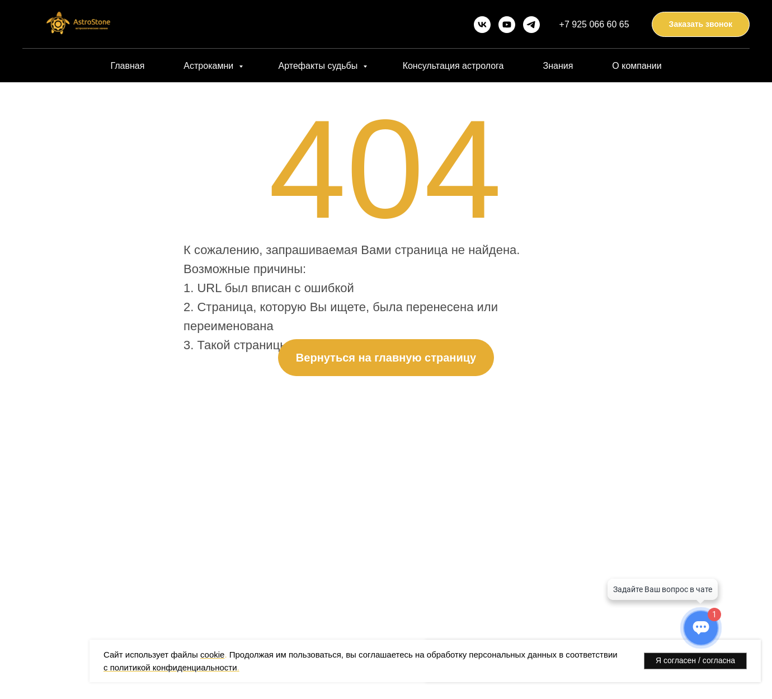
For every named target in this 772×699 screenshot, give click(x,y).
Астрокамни (209, 66)
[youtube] (506, 24)
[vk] (482, 24)
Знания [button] (558, 66)
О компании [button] (636, 66)
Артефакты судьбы (319, 66)
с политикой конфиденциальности (170, 667)
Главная (127, 66)
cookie (212, 654)
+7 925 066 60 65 (594, 24)
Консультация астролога (453, 66)
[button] (701, 24)
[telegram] (531, 24)
